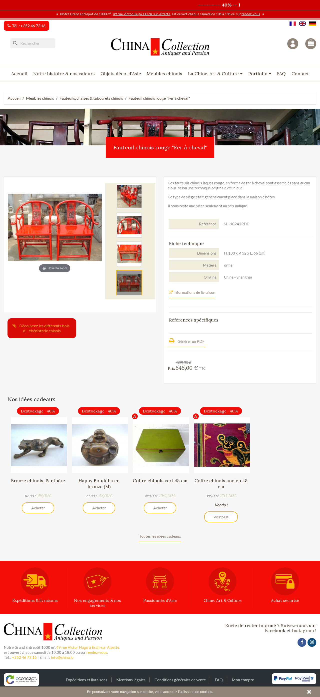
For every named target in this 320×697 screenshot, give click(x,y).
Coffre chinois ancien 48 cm (221, 483)
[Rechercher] (32, 43)
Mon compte (243, 679)
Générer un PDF (186, 341)
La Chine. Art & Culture (214, 73)
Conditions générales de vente (180, 679)
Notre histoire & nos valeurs (64, 73)
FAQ (281, 73)
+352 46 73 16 (33, 25)
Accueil (19, 73)
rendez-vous (251, 14)
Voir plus (221, 516)
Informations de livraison (192, 292)
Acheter (38, 507)
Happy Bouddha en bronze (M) (99, 483)
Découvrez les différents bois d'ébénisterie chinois (44, 328)
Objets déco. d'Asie (120, 73)
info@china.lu (62, 657)
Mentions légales (131, 679)
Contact (300, 73)
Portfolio (258, 73)
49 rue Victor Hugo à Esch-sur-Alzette (141, 14)
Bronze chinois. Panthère (38, 480)
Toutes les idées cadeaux (160, 536)
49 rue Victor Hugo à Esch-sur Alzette (87, 647)
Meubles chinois (164, 73)
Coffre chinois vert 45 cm (160, 480)
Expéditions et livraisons (86, 679)
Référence (207, 224)
